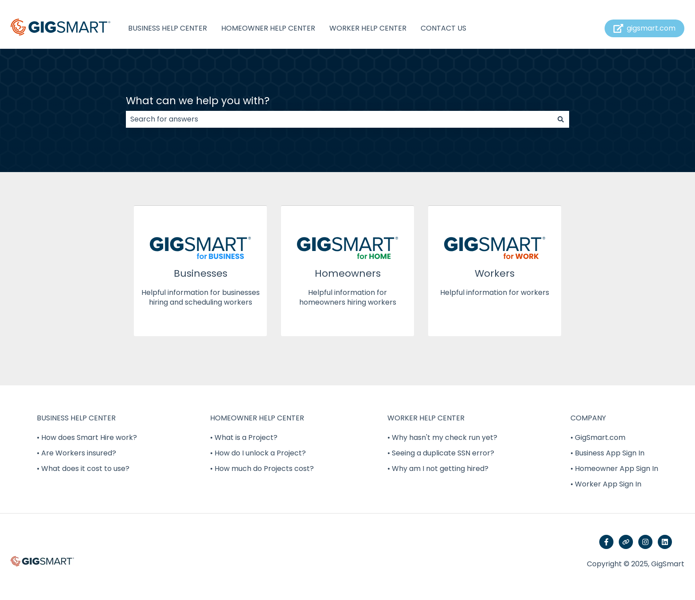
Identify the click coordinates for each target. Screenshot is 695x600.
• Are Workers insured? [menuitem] (76, 453)
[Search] (560, 119)
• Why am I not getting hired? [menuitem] (437, 468)
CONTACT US (443, 28)
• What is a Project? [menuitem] (243, 437)
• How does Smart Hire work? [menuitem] (87, 437)
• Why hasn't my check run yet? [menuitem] (442, 437)
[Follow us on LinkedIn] (665, 542)
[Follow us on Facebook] (606, 542)
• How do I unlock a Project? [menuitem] (258, 453)
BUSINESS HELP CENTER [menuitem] (76, 418)
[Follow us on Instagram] (645, 542)
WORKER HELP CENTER (367, 28)
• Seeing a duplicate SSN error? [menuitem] (440, 453)
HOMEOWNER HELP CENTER (268, 28)
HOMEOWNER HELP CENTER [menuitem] (257, 418)
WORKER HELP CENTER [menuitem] (426, 418)
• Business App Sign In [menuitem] (607, 453)
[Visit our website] (626, 542)
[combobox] (339, 119)
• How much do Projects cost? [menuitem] (262, 468)
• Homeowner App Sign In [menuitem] (614, 468)
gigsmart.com (644, 28)
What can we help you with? (197, 101)
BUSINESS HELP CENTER (167, 28)
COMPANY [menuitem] (588, 418)
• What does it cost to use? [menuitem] (83, 468)
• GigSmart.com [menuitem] (597, 437)
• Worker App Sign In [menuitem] (605, 484)
